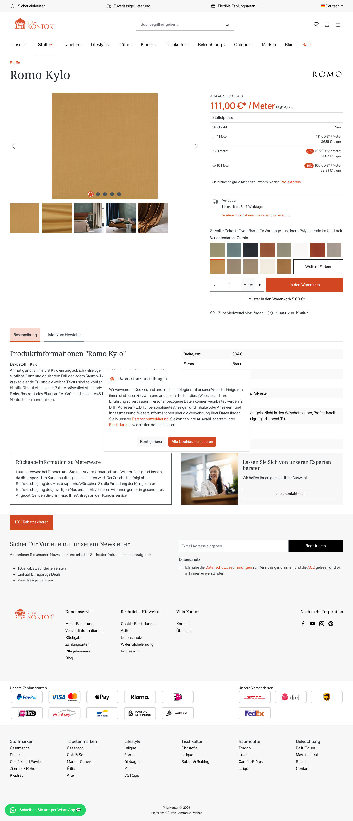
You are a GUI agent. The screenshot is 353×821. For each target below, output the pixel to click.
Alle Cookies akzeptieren (192, 441)
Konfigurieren (151, 441)
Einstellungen (120, 424)
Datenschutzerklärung (150, 419)
